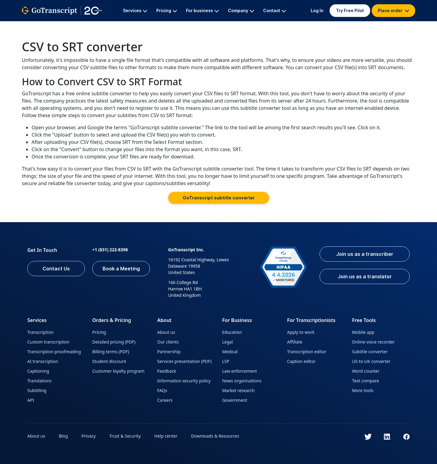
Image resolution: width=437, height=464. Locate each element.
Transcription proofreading (54, 351)
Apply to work (300, 332)
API (30, 400)
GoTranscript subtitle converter (219, 198)
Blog (63, 436)
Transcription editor (306, 351)
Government (234, 400)
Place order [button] (393, 10)
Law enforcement (239, 371)
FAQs (162, 390)
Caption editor (301, 361)
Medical (230, 351)
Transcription (40, 332)
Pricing (99, 332)
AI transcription (42, 361)
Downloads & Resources (215, 436)
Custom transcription (48, 342)
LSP (225, 361)
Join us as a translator (365, 276)
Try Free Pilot (350, 10)
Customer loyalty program (118, 371)
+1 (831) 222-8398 (110, 249)
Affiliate (294, 342)
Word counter (365, 371)
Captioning (38, 371)
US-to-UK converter (371, 361)
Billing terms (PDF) (110, 351)
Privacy (89, 436)
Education (232, 332)
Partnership (169, 351)
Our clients (168, 342)
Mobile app (363, 332)
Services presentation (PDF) (184, 361)
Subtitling (36, 390)
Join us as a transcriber (364, 254)
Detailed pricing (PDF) (113, 342)
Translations (39, 381)
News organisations (242, 381)
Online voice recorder (373, 342)
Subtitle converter (370, 351)
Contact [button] (274, 10)
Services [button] (135, 10)
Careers (164, 400)
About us (166, 332)
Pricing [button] (166, 10)
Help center (166, 436)
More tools (363, 390)
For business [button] (202, 10)
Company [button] (241, 10)
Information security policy (184, 381)
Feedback (166, 371)
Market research (238, 390)
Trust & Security (125, 436)
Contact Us (56, 269)
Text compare (365, 381)
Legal (227, 342)
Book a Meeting (121, 269)
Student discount (109, 361)
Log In (317, 10)
